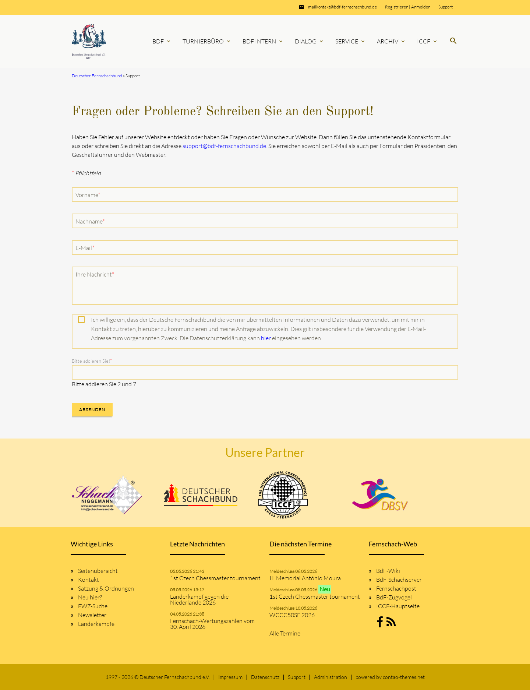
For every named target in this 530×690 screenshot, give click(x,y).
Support (445, 7)
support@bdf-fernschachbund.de (224, 145)
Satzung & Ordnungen (106, 588)
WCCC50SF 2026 (292, 615)
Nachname (90, 221)
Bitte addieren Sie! (92, 361)
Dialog (309, 41)
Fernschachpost (396, 588)
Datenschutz (265, 677)
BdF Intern (263, 41)
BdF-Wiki (388, 570)
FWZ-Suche (92, 606)
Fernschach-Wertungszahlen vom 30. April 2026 (212, 624)
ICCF (427, 41)
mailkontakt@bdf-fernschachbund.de (342, 7)
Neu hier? (90, 597)
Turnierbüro (207, 41)
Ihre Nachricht (94, 274)
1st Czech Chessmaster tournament (215, 578)
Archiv (391, 41)
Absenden (92, 409)
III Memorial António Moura (305, 578)
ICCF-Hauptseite (398, 606)
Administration (330, 677)
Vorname (88, 194)
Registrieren (396, 7)
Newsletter (92, 615)
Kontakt (88, 579)
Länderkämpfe (96, 623)
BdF (162, 41)
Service (350, 41)
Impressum (230, 677)
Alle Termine (284, 633)
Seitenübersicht (98, 570)
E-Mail (86, 247)
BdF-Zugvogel (394, 597)
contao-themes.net (404, 677)
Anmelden (420, 7)
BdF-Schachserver (399, 579)
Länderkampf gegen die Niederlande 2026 (199, 599)
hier (266, 338)
